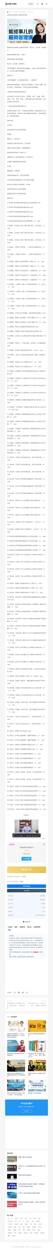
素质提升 (16, 11)
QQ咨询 (26, 922)
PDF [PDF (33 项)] (39, 1218)
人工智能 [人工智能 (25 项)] (10, 1224)
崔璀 (16, 927)
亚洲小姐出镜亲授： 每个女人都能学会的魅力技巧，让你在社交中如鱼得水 (16, 1035)
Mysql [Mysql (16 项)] (34, 1218)
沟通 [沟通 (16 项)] (19, 1229)
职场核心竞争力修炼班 (34, 1093)
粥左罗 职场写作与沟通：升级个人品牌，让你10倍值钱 (16, 1094)
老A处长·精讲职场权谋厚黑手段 (36, 1034)
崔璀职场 (22, 927)
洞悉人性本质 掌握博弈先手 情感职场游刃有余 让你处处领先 (16, 1074)
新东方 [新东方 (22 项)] (40, 1227)
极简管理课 (37, 927)
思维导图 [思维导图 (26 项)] (10, 1227)
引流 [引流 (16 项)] (31, 1224)
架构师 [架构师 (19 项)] (14, 1229)
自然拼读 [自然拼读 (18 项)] (26, 1232)
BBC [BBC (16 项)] (21, 1218)
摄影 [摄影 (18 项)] (24, 1227)
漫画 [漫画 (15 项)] (24, 1229)
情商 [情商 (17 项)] (15, 1227)
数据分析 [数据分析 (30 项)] (34, 1227)
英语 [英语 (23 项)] (31, 1232)
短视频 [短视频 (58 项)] (28, 1229)
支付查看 (26, 858)
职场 (9, 930)
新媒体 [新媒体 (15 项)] (9, 1229)
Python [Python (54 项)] (27, 1221)
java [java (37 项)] (30, 1218)
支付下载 (26, 890)
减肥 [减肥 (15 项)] (21, 1224)
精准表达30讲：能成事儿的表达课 (37, 1074)
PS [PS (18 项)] (23, 1221)
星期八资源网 (12, 956)
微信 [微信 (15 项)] (35, 1224)
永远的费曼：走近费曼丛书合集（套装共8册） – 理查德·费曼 (16, 1005)
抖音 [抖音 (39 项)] (19, 1227)
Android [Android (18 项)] (16, 1218)
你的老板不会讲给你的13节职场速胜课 (16, 1054)
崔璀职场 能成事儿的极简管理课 (25, 956)
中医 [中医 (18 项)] (32, 1221)
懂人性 (29, 927)
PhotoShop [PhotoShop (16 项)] (10, 1221)
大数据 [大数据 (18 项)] (26, 1224)
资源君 (10, 12)
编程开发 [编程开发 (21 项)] (10, 1232)
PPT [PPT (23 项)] (16, 1221)
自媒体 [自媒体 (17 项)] (19, 1232)
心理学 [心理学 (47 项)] (40, 1224)
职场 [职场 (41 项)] (15, 1232)
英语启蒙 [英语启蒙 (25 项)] (36, 1232)
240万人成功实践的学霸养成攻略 (29, 1193)
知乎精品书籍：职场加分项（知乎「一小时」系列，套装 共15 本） (36, 1055)
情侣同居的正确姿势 (24, 1175)
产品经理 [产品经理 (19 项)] (38, 1221)
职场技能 (23, 11)
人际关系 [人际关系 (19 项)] (16, 1224)
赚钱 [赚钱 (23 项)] (9, 1235)
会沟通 (10, 927)
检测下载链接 (26, 886)
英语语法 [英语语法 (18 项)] (42, 1232)
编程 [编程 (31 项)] (38, 1229)
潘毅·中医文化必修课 (25, 1157)
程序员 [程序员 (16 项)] (33, 1229)
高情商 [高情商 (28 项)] (13, 1235)
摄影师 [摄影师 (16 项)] (28, 1227)
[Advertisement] (26, 974)
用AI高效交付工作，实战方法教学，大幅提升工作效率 (37, 1004)
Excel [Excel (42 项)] (26, 1218)
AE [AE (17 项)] (8, 1218)
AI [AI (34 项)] (11, 1218)
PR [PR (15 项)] (19, 1221)
